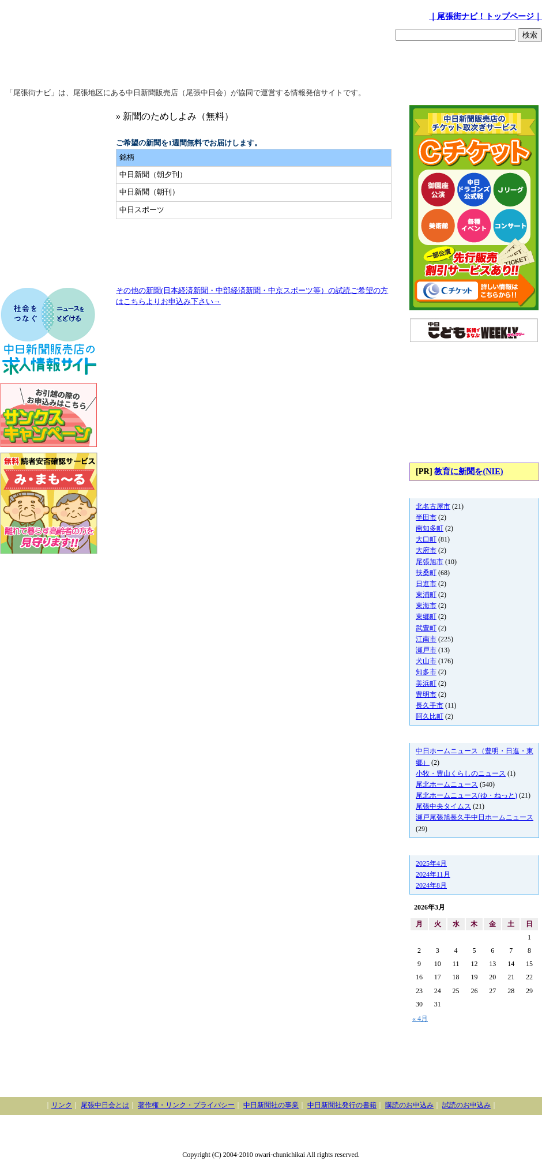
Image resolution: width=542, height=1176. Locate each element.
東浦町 (426, 595)
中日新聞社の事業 (271, 1105)
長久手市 (429, 705)
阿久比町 (429, 716)
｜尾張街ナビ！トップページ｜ (485, 16)
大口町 (426, 539)
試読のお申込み (466, 1105)
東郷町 (426, 617)
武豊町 (426, 628)
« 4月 (420, 1019)
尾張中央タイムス (443, 806)
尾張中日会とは (105, 1105)
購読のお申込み (409, 1105)
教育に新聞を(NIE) (468, 471)
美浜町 (426, 683)
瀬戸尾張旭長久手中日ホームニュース (474, 817)
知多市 (426, 672)
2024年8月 (431, 885)
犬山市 (426, 661)
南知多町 (429, 528)
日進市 (426, 584)
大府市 (426, 550)
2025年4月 (431, 863)
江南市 (426, 639)
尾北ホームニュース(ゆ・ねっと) (466, 795)
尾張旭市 (429, 562)
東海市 (426, 606)
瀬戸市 (426, 650)
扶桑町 (426, 573)
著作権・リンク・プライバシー (186, 1105)
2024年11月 (433, 874)
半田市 (426, 517)
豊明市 (426, 694)
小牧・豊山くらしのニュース (461, 773)
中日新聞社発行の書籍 (342, 1105)
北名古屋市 (433, 506)
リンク (61, 1105)
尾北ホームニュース (447, 784)
